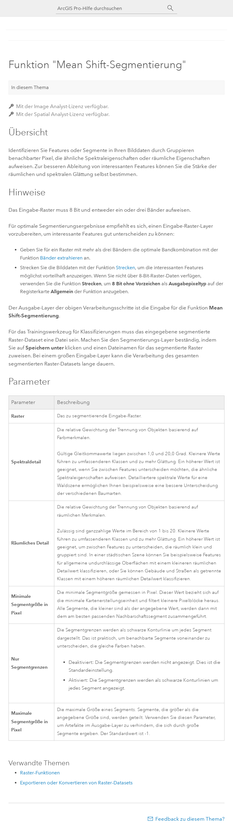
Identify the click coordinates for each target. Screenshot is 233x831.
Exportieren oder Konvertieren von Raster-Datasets (76, 783)
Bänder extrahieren (61, 258)
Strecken (125, 267)
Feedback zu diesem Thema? (190, 819)
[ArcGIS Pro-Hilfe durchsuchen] (110, 8)
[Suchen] (170, 8)
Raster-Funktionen (40, 773)
